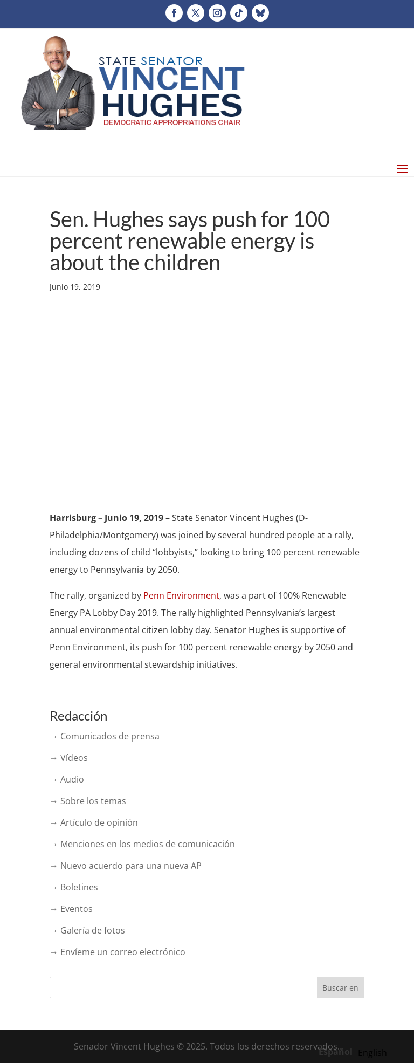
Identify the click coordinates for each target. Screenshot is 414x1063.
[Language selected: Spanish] (355, 1051)
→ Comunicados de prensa (105, 736)
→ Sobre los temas (88, 801)
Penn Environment (181, 595)
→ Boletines (74, 887)
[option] (372, 1052)
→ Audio (67, 779)
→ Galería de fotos (87, 930)
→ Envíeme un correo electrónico (117, 952)
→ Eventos (71, 909)
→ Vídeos (69, 758)
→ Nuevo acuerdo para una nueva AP (126, 866)
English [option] (372, 1053)
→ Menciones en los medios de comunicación (142, 844)
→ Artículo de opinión (94, 822)
